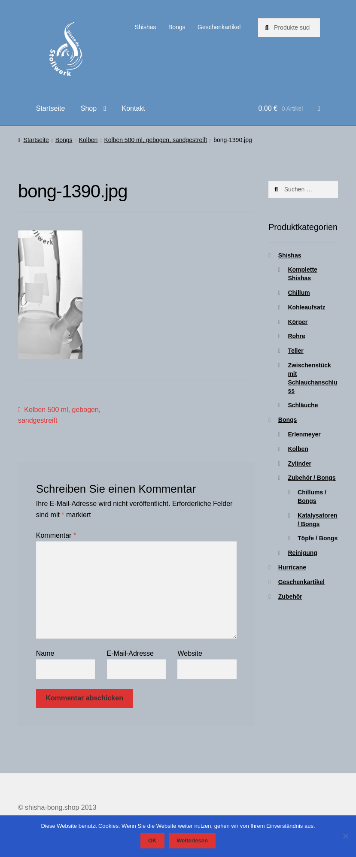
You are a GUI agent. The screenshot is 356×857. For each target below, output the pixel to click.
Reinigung (302, 552)
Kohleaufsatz (306, 307)
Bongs (177, 27)
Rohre (296, 336)
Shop (89, 108)
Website (189, 653)
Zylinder (299, 463)
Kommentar (56, 535)
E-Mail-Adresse (130, 653)
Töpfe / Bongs (318, 538)
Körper (297, 321)
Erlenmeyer (304, 434)
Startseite (50, 108)
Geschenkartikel (219, 27)
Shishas (145, 27)
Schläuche (303, 405)
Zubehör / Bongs (311, 477)
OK (152, 840)
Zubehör (290, 596)
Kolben (88, 139)
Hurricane (292, 567)
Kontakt (133, 108)
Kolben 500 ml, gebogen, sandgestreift (155, 139)
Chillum (299, 292)
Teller (295, 350)
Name (45, 653)
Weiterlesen (192, 840)
